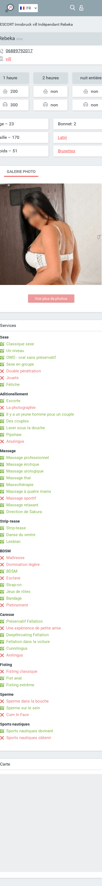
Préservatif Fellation (24, 621)
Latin (62, 137)
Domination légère (23, 564)
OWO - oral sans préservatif (31, 357)
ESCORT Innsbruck (16, 24)
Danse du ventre (20, 534)
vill (35, 24)
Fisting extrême (20, 684)
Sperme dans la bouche (27, 701)
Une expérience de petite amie (33, 628)
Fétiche (13, 384)
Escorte (13, 400)
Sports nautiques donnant (29, 731)
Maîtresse (15, 557)
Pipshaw (13, 434)
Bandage (14, 598)
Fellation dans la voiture (28, 641)
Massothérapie (19, 484)
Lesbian (13, 541)
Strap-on (13, 584)
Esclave (13, 578)
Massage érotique (22, 464)
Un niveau (15, 350)
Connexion (81, 8)
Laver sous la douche (25, 427)
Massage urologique (25, 471)
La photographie (21, 407)
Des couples (17, 421)
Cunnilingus (16, 648)
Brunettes (66, 151)
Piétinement (17, 605)
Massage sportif (21, 498)
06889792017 (19, 50)
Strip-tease (16, 528)
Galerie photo (21, 171)
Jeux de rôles (18, 591)
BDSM (11, 571)
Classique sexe (20, 344)
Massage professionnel (27, 457)
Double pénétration (23, 371)
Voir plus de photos (51, 298)
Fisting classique (21, 671)
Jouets (12, 377)
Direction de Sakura (24, 511)
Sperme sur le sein (23, 707)
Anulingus (15, 441)
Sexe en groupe (20, 364)
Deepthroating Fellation (27, 634)
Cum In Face (17, 714)
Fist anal (14, 678)
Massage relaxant (22, 505)
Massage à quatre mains (28, 491)
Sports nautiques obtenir (28, 737)
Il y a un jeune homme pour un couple (40, 414)
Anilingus (14, 655)
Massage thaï (18, 477)
